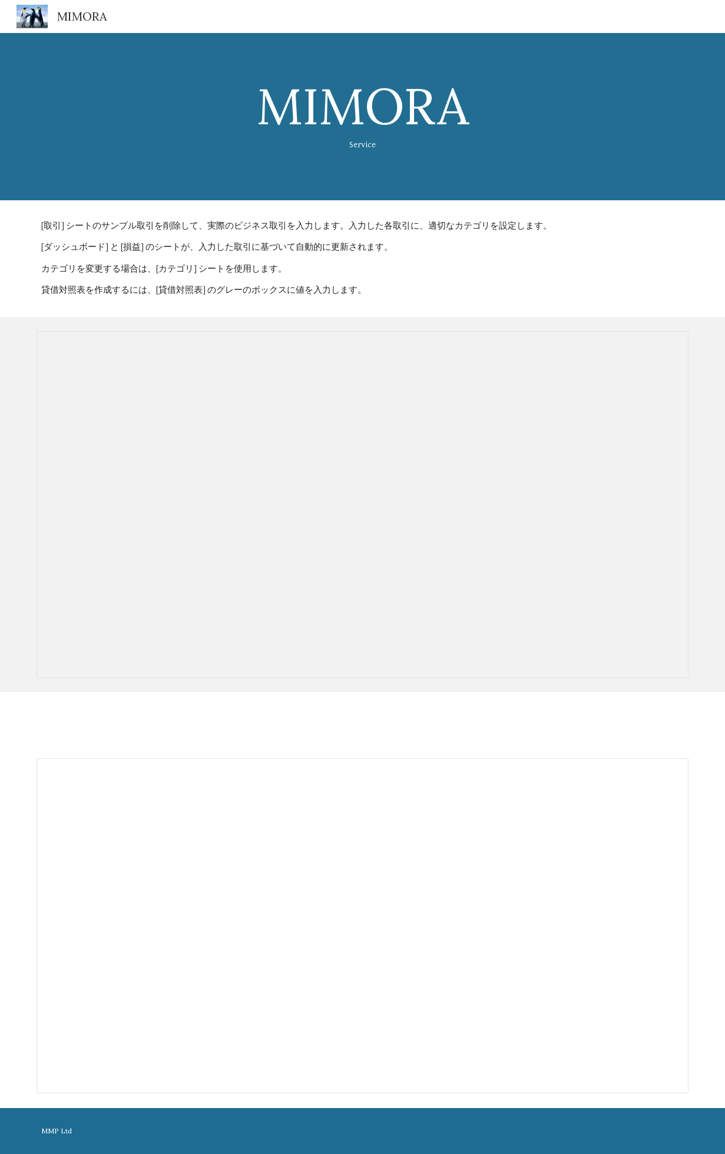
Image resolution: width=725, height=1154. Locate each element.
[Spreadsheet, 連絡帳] (362, 504)
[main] (362, 116)
